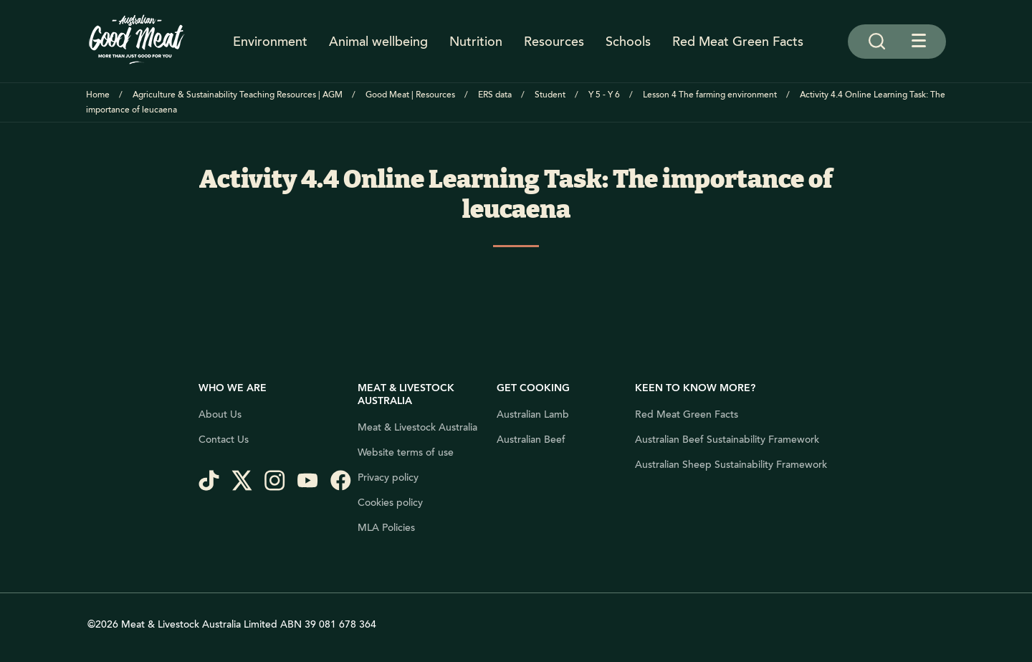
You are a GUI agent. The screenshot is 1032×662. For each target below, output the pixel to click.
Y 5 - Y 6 (604, 95)
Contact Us (224, 440)
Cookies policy (390, 503)
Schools (628, 41)
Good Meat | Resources (410, 95)
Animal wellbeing (378, 41)
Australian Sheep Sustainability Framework (731, 465)
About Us (220, 415)
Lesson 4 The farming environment (710, 95)
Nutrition (475, 41)
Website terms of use (406, 453)
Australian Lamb (533, 415)
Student (550, 95)
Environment (270, 41)
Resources (554, 41)
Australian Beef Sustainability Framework (727, 440)
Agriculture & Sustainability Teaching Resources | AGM (238, 95)
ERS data (495, 95)
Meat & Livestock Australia (417, 428)
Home (98, 95)
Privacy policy (388, 478)
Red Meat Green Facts (737, 41)
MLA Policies (386, 528)
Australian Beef (531, 440)
